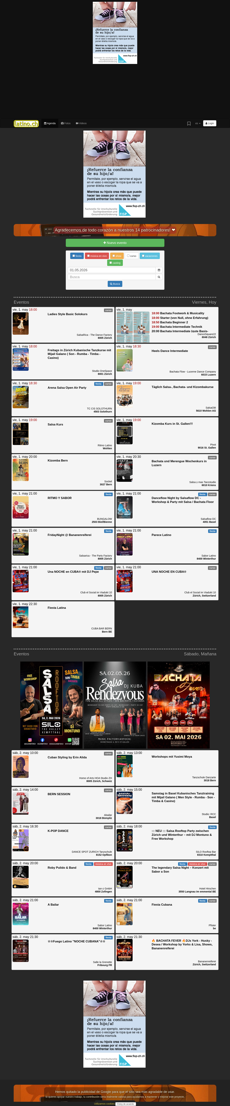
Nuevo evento (115, 243)
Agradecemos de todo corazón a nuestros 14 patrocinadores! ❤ (115, 230)
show (117, 256)
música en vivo (97, 256)
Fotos (66, 123)
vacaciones (149, 256)
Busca (115, 283)
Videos (81, 123)
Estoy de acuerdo (125, 1104)
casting (114, 262)
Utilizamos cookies (104, 1103)
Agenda (49, 123)
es (197, 123)
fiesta (77, 256)
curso (131, 256)
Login (209, 123)
